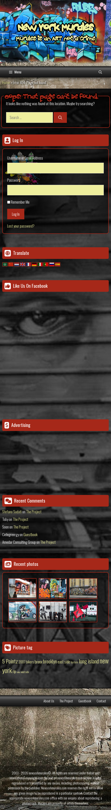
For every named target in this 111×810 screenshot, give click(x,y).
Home (6, 82)
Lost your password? (20, 226)
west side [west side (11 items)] (25, 672)
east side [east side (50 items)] (64, 661)
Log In (16, 214)
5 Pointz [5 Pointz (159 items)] (10, 661)
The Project (33, 511)
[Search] (60, 117)
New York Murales (55, 28)
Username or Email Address (25, 158)
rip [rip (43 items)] (14, 671)
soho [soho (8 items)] (18, 672)
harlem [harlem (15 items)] (74, 662)
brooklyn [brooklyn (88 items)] (50, 661)
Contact (101, 700)
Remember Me (20, 202)
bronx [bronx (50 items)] (38, 661)
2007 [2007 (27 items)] (21, 662)
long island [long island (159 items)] (89, 661)
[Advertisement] (30, 456)
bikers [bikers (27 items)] (30, 662)
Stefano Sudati (12, 511)
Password (13, 180)
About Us (48, 700)
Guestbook (30, 534)
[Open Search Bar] (100, 71)
